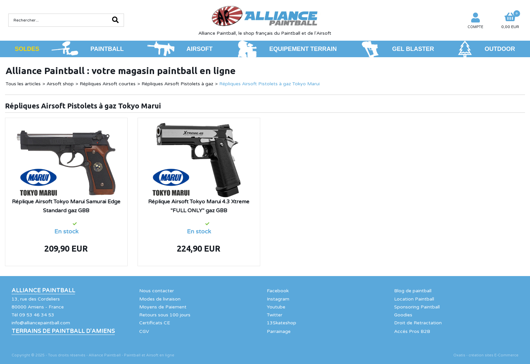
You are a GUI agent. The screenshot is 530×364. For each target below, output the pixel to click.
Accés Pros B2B (412, 331)
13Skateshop (281, 323)
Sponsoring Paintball (417, 307)
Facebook (278, 291)
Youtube (276, 307)
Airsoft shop (60, 84)
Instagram (278, 299)
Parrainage (279, 331)
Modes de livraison (160, 299)
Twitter (274, 315)
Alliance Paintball (43, 290)
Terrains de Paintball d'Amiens (63, 331)
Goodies (403, 315)
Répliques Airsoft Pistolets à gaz (177, 84)
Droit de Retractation (418, 323)
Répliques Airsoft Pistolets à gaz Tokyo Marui (269, 84)
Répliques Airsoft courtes (108, 84)
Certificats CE (154, 323)
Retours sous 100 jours (164, 315)
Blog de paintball (412, 291)
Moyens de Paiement (162, 307)
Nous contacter (156, 291)
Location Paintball (414, 299)
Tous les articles (23, 84)
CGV (144, 331)
